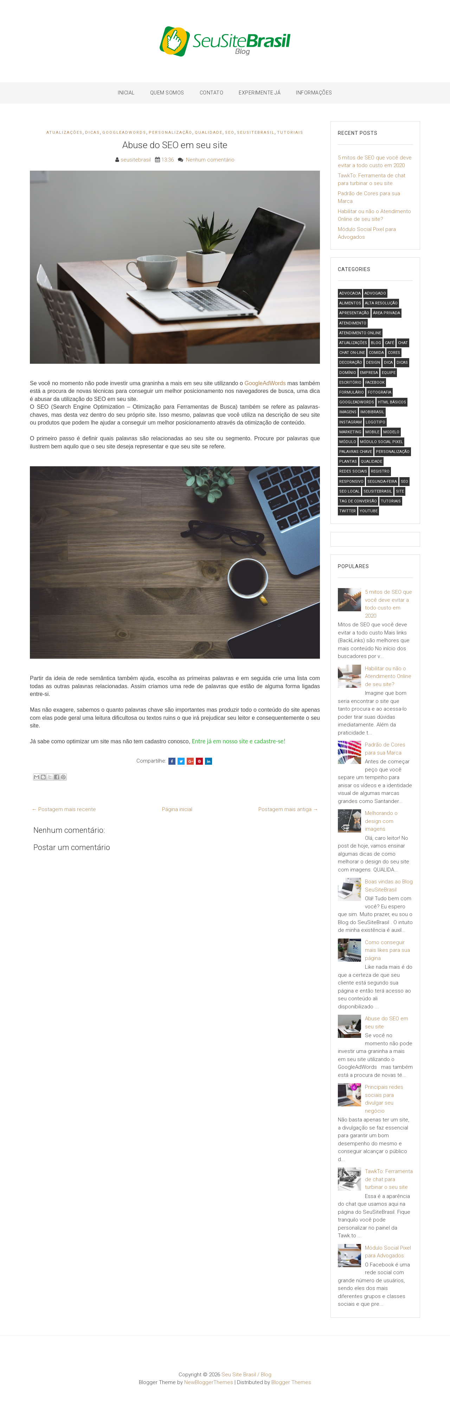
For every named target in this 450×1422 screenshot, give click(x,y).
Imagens (347, 412)
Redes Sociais (353, 471)
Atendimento (352, 323)
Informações (314, 93)
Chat (403, 343)
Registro (380, 471)
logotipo (375, 422)
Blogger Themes (291, 1382)
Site (400, 491)
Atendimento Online (360, 333)
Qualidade (209, 132)
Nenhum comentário (210, 160)
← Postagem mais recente (64, 809)
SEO (229, 132)
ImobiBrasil (372, 412)
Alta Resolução (381, 303)
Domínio (347, 372)
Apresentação (354, 313)
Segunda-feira (382, 481)
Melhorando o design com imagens (381, 821)
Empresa (369, 372)
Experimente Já (260, 93)
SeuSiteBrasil (256, 132)
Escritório (350, 382)
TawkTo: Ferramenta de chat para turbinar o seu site (389, 1179)
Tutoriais (290, 132)
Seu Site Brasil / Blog (246, 1374)
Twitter (347, 511)
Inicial (126, 93)
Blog (376, 343)
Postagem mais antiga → (288, 809)
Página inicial (177, 809)
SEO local (349, 491)
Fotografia (379, 392)
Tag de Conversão (358, 501)
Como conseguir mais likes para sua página (387, 950)
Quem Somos (167, 93)
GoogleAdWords (124, 132)
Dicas (92, 132)
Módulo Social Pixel (381, 442)
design (373, 362)
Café (389, 343)
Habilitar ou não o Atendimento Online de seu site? (388, 676)
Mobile (372, 432)
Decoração (350, 362)
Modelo (391, 432)
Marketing (350, 432)
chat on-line (352, 352)
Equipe (389, 372)
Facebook (375, 382)
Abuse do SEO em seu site (174, 145)
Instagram (350, 422)
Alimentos (350, 303)
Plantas (348, 461)
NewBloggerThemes (208, 1382)
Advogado (375, 293)
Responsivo (351, 481)
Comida (376, 352)
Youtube (369, 511)
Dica (388, 362)
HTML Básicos (392, 402)
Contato (212, 93)
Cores (394, 352)
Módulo (347, 442)
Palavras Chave (355, 451)
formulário (351, 392)
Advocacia (350, 293)
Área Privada (386, 313)
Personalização (170, 132)
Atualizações (64, 132)
